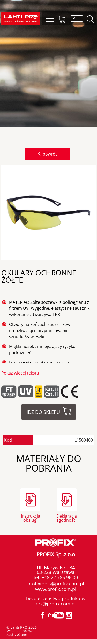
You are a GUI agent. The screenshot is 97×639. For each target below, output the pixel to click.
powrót (47, 154)
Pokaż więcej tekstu (20, 373)
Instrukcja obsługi (30, 517)
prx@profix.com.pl (56, 604)
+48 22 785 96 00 (59, 577)
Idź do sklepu (43, 412)
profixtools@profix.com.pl (55, 583)
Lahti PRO (20, 18)
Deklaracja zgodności (66, 517)
